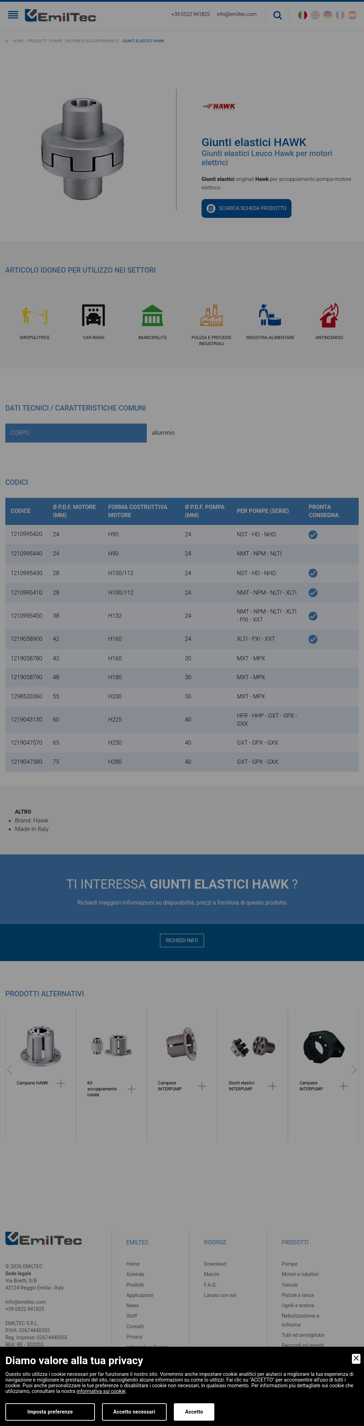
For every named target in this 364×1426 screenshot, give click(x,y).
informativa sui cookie (101, 1391)
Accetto (194, 1412)
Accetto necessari (134, 1412)
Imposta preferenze (50, 1412)
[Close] (356, 1359)
